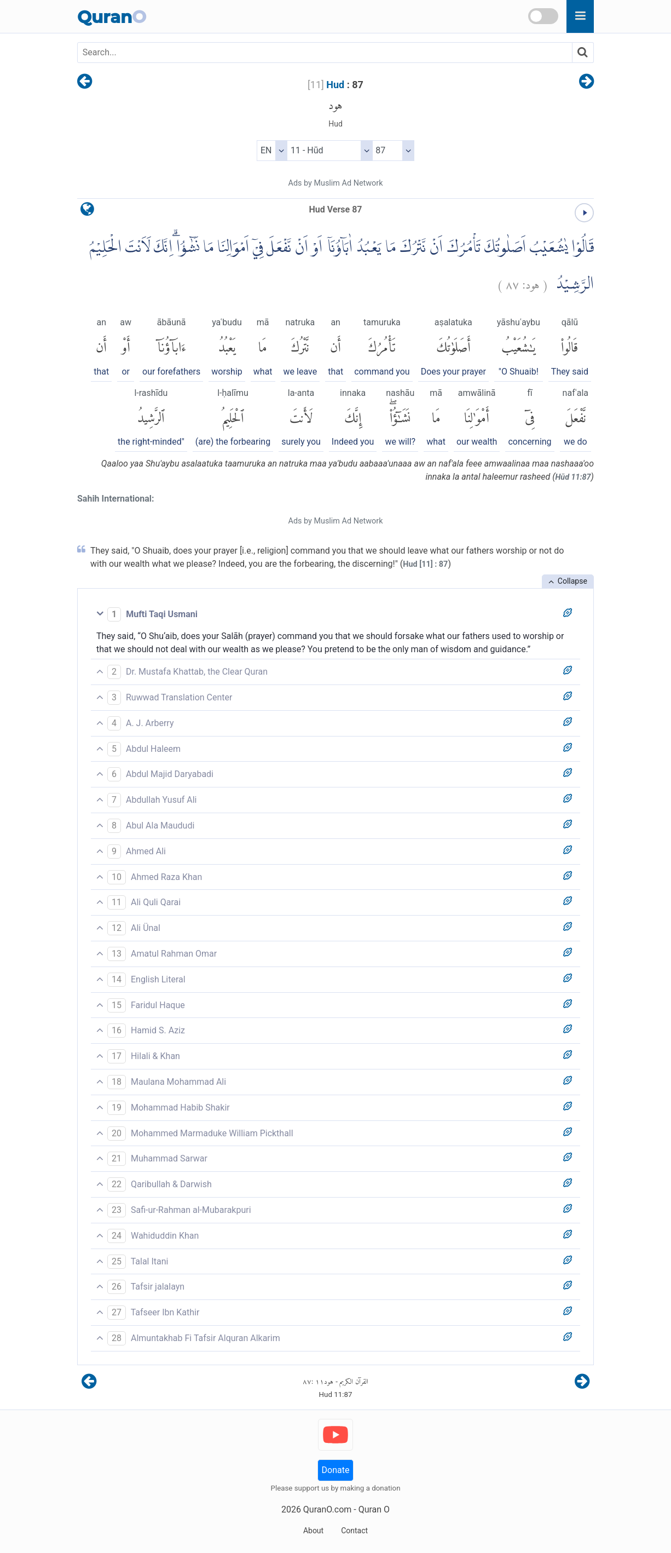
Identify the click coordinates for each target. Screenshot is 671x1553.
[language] (87, 211)
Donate (336, 1470)
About (313, 1530)
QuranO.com (327, 1509)
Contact (354, 1530)
